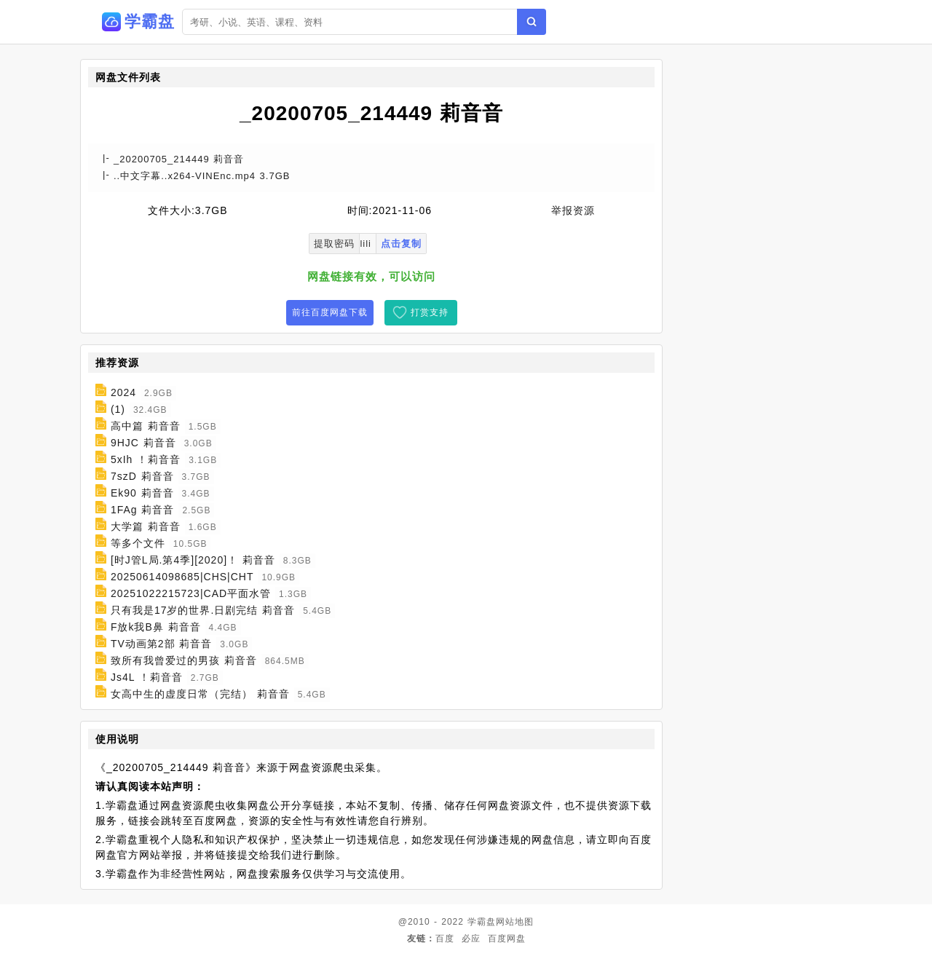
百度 (444, 938)
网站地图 (515, 922)
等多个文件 (138, 543)
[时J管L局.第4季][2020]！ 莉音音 (193, 560)
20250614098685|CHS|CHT (182, 576)
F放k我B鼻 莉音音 (156, 627)
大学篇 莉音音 (146, 526)
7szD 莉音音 (142, 476)
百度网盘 (507, 938)
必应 (471, 938)
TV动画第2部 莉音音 (162, 643)
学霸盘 (481, 922)
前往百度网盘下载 (330, 312)
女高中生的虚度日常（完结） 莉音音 (200, 694)
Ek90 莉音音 (142, 493)
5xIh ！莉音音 (146, 459)
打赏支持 (430, 312)
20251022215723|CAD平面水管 (191, 593)
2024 (123, 392)
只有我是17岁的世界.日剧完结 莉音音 (203, 610)
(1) (118, 409)
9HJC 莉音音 (143, 443)
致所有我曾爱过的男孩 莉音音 (184, 660)
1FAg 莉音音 (143, 509)
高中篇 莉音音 (146, 426)
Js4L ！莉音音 (147, 677)
